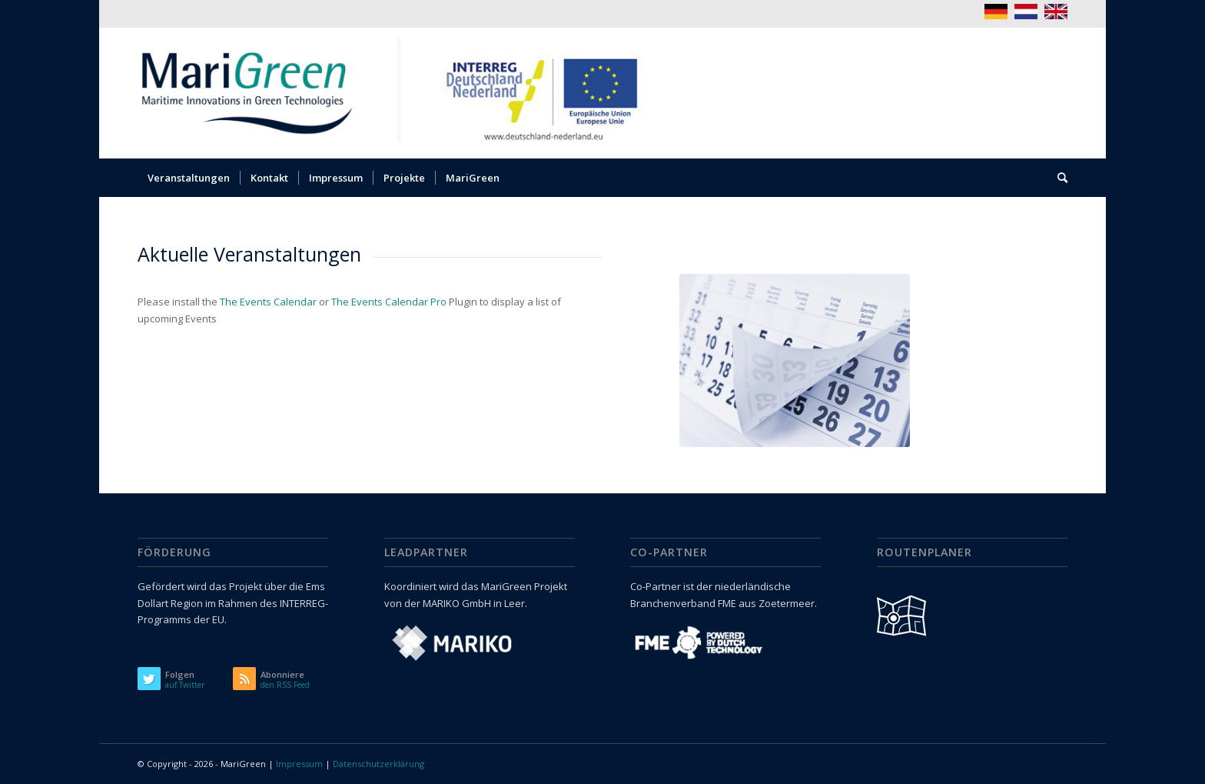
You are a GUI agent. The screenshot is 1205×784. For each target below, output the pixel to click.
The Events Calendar (268, 302)
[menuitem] (189, 177)
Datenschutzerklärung (378, 763)
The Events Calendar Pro (388, 302)
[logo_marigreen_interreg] (400, 93)
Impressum (299, 763)
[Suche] (1057, 177)
